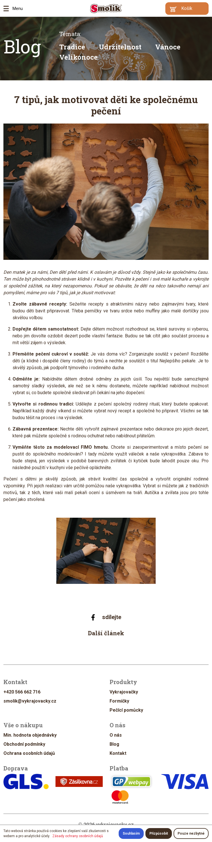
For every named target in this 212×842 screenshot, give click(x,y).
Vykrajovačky (124, 692)
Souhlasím (131, 833)
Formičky (119, 701)
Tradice (72, 46)
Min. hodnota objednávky (30, 735)
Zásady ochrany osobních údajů (77, 836)
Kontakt (118, 753)
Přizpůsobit (158, 833)
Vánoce (167, 46)
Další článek (106, 633)
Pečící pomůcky (126, 710)
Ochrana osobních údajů (29, 753)
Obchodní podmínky (24, 744)
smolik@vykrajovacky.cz (29, 701)
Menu (8, 8)
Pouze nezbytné (191, 833)
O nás (116, 735)
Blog (22, 46)
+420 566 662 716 (21, 692)
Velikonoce (78, 57)
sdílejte (106, 617)
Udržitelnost (120, 46)
